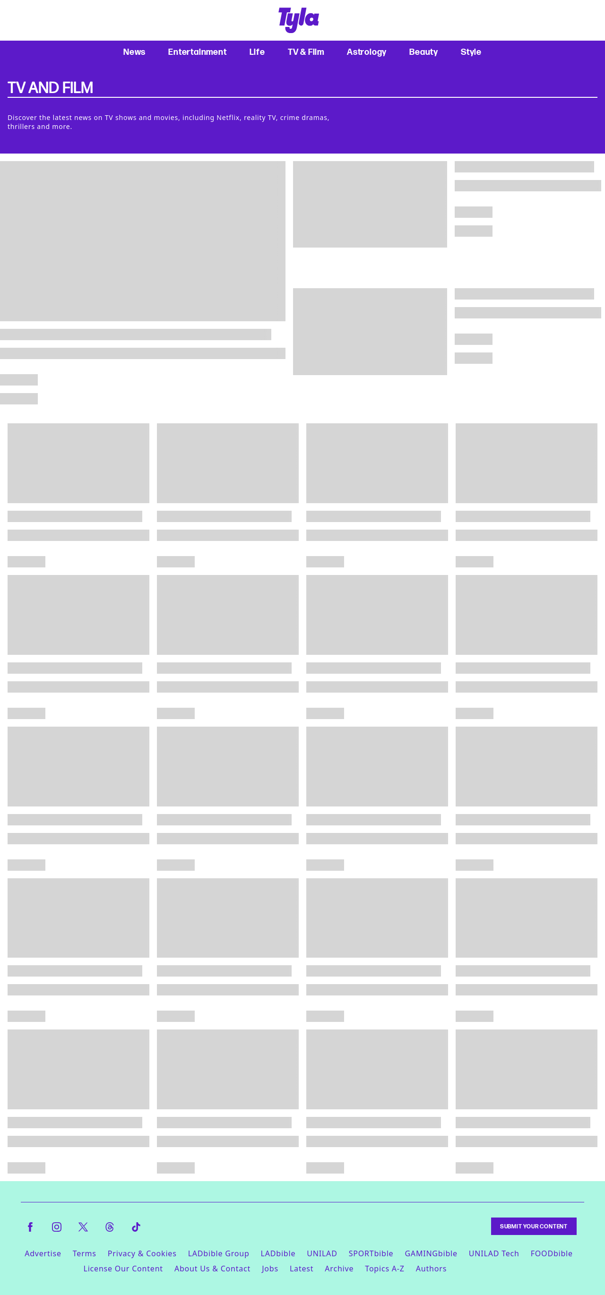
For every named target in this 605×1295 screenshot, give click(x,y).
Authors (431, 1268)
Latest (301, 1268)
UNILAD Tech (494, 1253)
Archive (339, 1268)
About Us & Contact (212, 1268)
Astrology (367, 51)
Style (471, 51)
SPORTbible (371, 1253)
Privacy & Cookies (142, 1253)
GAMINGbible (431, 1253)
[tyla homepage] (298, 20)
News (134, 51)
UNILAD (322, 1253)
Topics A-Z (384, 1268)
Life (257, 51)
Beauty (423, 51)
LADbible (278, 1253)
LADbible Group (219, 1253)
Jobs (270, 1268)
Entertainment (197, 51)
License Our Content (123, 1268)
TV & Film (306, 51)
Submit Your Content (534, 1226)
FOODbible (552, 1253)
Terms (84, 1253)
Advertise (43, 1253)
